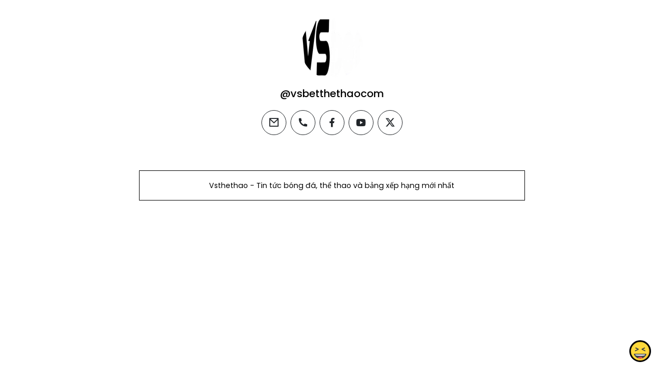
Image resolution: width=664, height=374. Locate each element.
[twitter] (390, 122)
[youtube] (361, 122)
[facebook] (332, 122)
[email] (273, 122)
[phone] (302, 122)
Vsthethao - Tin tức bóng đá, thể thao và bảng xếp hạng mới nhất (331, 185)
